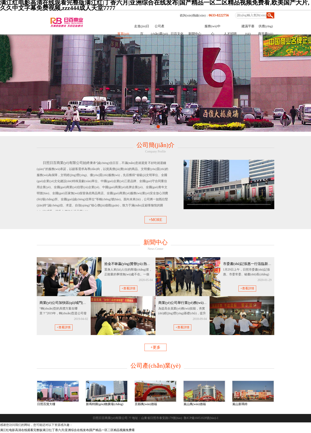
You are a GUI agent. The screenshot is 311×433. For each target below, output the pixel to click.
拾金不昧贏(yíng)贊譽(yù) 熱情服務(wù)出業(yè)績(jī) (144, 264)
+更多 (155, 347)
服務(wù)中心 (212, 27)
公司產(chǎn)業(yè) (159, 27)
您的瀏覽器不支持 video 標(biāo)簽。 (229, 184)
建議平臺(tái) (247, 27)
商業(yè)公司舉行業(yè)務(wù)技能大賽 (187, 303)
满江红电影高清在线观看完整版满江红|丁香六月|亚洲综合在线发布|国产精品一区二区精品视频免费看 (67, 430)
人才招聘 (230, 33)
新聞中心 (194, 33)
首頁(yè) (123, 33)
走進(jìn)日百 (141, 27)
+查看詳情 (128, 288)
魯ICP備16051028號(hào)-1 (201, 418)
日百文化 (177, 33)
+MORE (155, 220)
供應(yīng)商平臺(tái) (265, 27)
